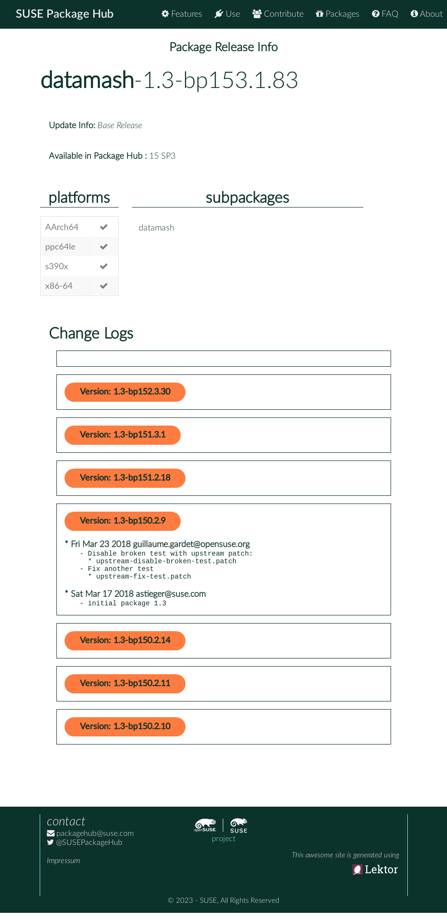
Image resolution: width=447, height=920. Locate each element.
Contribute (278, 14)
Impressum (63, 868)
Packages (338, 14)
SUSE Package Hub (65, 14)
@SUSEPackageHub (84, 850)
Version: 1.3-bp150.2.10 (125, 734)
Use (227, 14)
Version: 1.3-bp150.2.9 (122, 521)
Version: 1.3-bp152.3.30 (125, 392)
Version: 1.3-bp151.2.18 (125, 478)
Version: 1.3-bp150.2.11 (125, 691)
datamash (87, 80)
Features (182, 14)
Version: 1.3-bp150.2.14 (125, 648)
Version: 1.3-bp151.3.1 (122, 435)
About (427, 14)
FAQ (385, 14)
